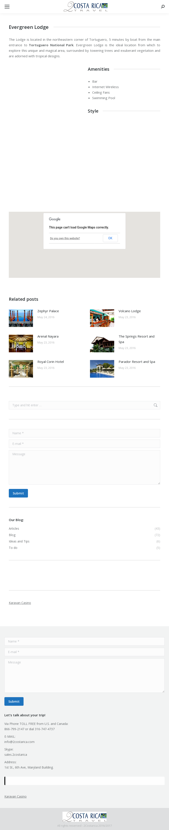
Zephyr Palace (48, 311)
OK (110, 238)
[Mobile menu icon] (7, 6)
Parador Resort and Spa (137, 361)
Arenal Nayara (48, 336)
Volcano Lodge (130, 311)
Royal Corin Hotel (50, 361)
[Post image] (21, 318)
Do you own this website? (65, 238)
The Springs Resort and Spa (136, 339)
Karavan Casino (20, 603)
